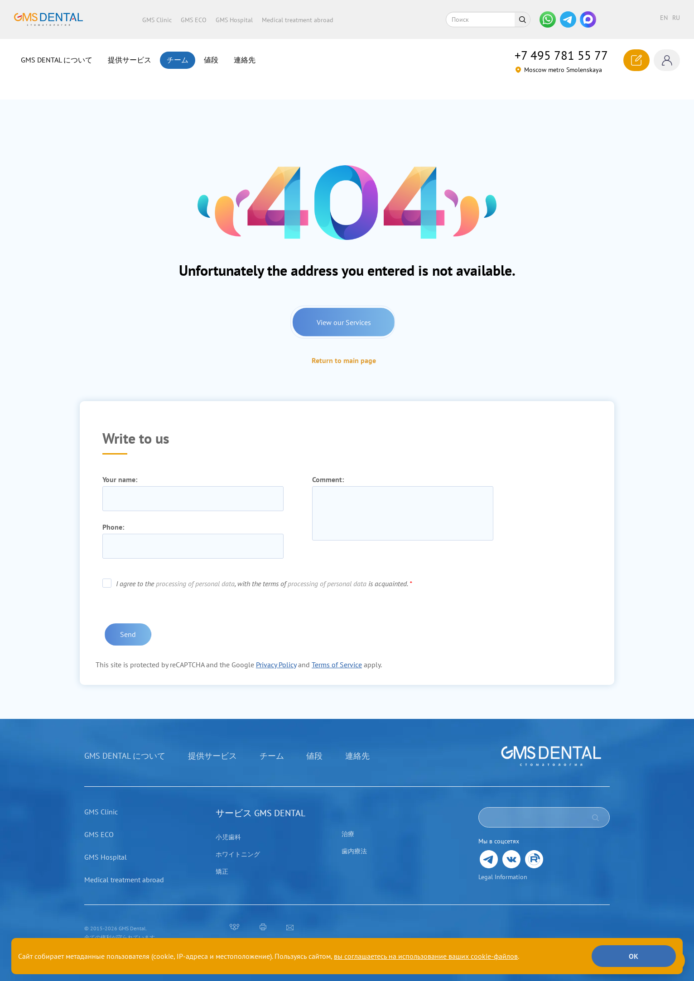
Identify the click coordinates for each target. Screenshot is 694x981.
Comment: (328, 467)
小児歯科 (228, 825)
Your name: (119, 467)
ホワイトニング (238, 842)
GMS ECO (194, 20)
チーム (177, 59)
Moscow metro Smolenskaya (558, 69)
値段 (211, 59)
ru (676, 18)
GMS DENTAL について (56, 59)
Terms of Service (337, 652)
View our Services (344, 308)
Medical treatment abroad (297, 20)
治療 (348, 822)
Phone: (113, 515)
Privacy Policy (276, 652)
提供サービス (129, 59)
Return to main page (344, 348)
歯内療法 (354, 839)
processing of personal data (195, 571)
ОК (631, 956)
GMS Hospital (234, 20)
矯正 (222, 859)
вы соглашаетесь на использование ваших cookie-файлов (426, 956)
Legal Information (502, 865)
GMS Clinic (157, 20)
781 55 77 (561, 55)
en (664, 18)
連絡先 (244, 59)
